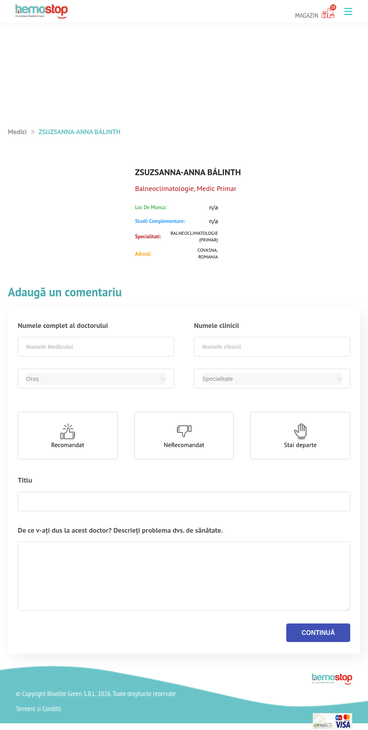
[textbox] (96, 347)
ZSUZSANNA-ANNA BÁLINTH (79, 131)
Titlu (25, 480)
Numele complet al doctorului (63, 325)
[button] (348, 11)
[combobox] (96, 347)
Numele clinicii (216, 325)
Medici (17, 131)
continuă (318, 632)
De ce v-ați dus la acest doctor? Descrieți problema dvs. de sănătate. (120, 530)
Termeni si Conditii (38, 708)
